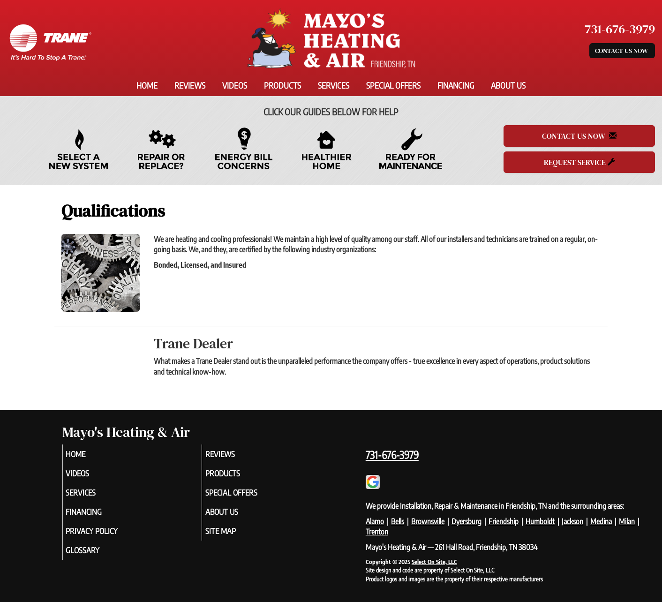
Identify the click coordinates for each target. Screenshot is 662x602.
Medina (601, 521)
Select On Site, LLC (434, 561)
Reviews (189, 85)
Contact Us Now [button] (622, 50)
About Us (508, 85)
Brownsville (427, 521)
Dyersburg (466, 521)
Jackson (572, 521)
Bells (397, 521)
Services (333, 85)
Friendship (504, 521)
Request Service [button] (579, 162)
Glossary (96, 558)
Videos (234, 85)
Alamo (375, 521)
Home (147, 85)
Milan (627, 521)
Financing (455, 85)
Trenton (377, 531)
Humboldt (540, 521)
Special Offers (393, 85)
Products (282, 85)
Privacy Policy (106, 537)
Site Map (233, 537)
